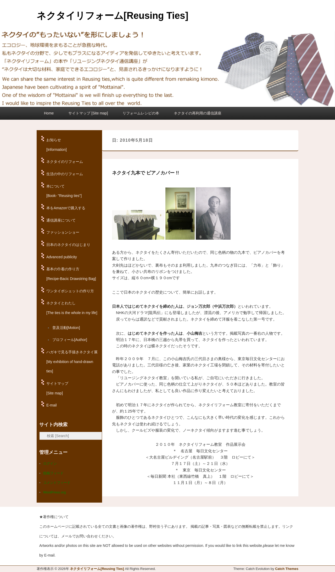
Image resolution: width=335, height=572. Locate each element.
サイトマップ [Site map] (88, 113)
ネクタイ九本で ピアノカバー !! (145, 172)
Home (49, 113)
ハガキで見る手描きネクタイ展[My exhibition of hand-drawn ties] (72, 361)
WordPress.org (54, 492)
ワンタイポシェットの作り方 (70, 291)
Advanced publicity (61, 257)
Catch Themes (286, 569)
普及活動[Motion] (66, 328)
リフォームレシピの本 (140, 113)
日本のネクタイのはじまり (68, 245)
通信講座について (61, 220)
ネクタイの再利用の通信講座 (197, 113)
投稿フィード (53, 473)
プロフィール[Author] (69, 340)
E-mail (51, 405)
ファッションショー (62, 232)
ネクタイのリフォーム (64, 162)
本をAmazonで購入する (65, 208)
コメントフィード (56, 483)
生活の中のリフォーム (64, 174)
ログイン (50, 463)
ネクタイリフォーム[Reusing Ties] (112, 15)
